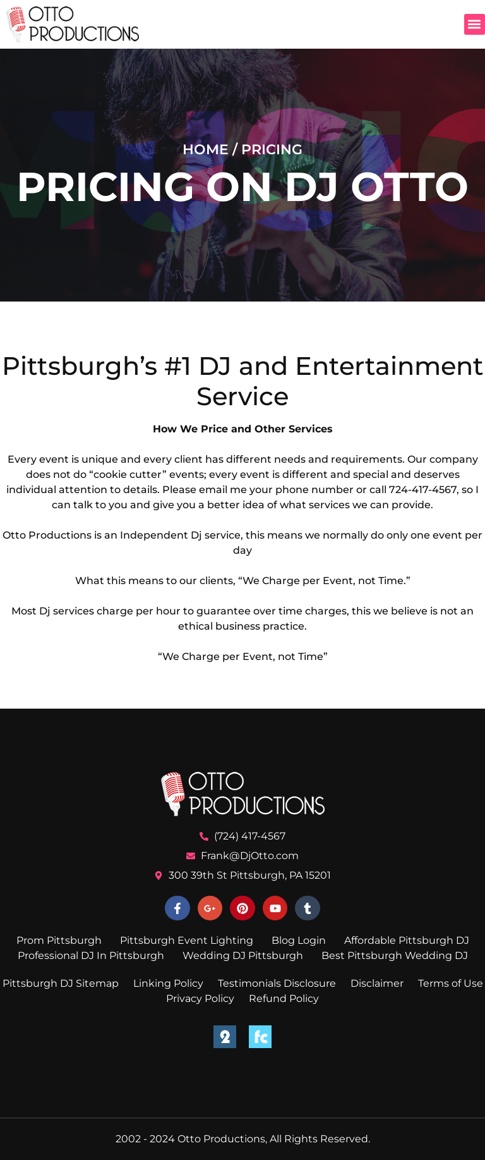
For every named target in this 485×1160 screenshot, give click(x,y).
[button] (474, 24)
